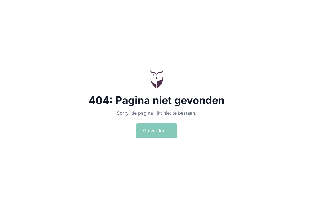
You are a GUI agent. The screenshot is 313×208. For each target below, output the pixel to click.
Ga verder (156, 130)
